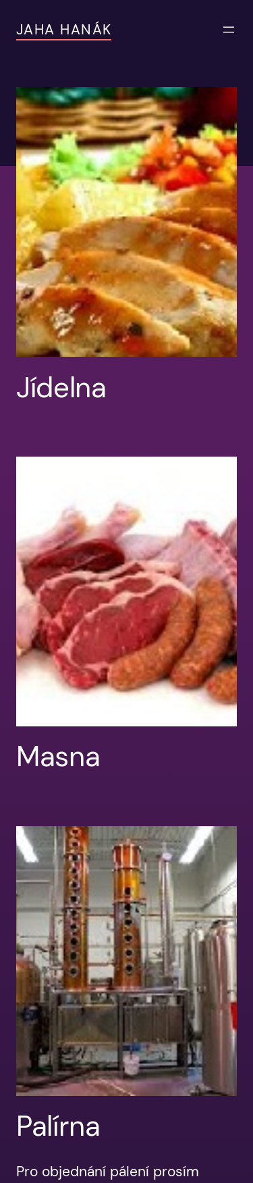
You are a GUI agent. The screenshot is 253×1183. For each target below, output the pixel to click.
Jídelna (61, 388)
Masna (58, 757)
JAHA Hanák (63, 29)
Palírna (58, 1126)
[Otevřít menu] (229, 30)
